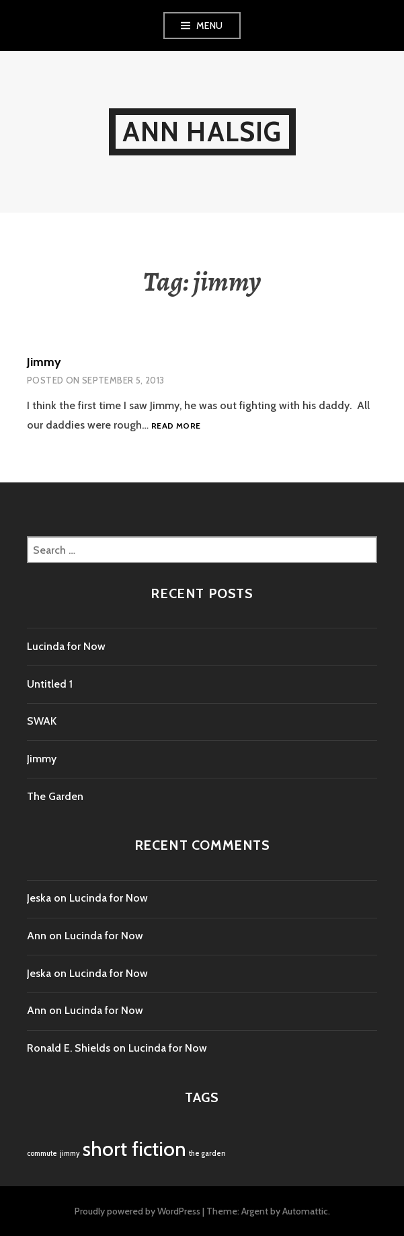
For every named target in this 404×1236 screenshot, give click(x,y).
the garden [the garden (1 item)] (207, 1153)
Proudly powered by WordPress (137, 1211)
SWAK (41, 721)
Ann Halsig (202, 131)
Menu (209, 26)
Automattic (305, 1211)
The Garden (55, 796)
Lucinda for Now (66, 646)
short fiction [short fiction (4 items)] (134, 1149)
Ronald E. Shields (68, 1048)
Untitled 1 (50, 684)
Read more (175, 426)
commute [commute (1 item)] (42, 1153)
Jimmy (44, 362)
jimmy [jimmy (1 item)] (70, 1153)
